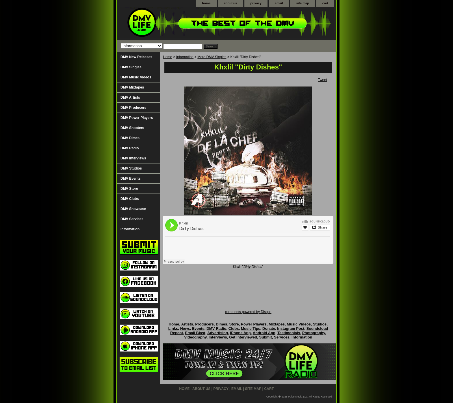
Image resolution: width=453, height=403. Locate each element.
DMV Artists (130, 97)
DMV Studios (131, 168)
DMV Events (130, 178)
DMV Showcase (133, 209)
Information (185, 57)
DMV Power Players (136, 118)
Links (173, 328)
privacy (256, 3)
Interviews (218, 337)
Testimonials (288, 333)
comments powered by (248, 312)
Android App (264, 333)
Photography (313, 333)
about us (230, 3)
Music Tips (250, 328)
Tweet (322, 80)
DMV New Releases (136, 57)
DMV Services (131, 219)
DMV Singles (131, 67)
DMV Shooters (132, 128)
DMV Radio (129, 148)
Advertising (217, 333)
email (279, 3)
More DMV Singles (211, 57)
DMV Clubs (129, 199)
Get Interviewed (243, 337)
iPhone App (240, 333)
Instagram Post (290, 328)
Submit (265, 337)
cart (325, 3)
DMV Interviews (133, 158)
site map (302, 3)
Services (281, 337)
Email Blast (195, 333)
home (206, 3)
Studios (320, 324)
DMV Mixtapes (132, 87)
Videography (195, 337)
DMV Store (129, 189)
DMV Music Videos (135, 77)
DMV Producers (133, 108)
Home (167, 57)
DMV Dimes (130, 138)
